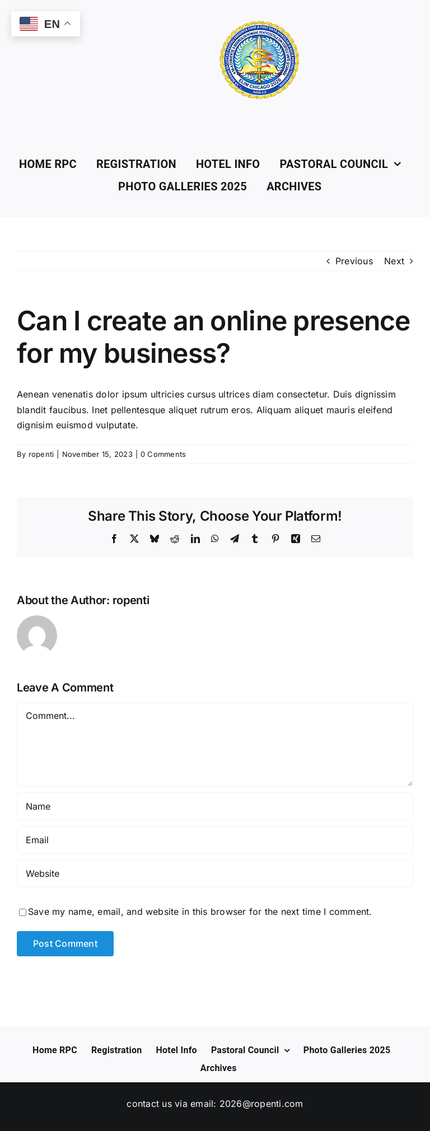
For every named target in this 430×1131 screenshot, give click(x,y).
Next (394, 261)
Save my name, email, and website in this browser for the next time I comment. (200, 911)
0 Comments (163, 454)
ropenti (41, 454)
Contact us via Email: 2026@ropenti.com (215, 1103)
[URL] (215, 873)
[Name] (215, 806)
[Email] (215, 840)
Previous (354, 261)
